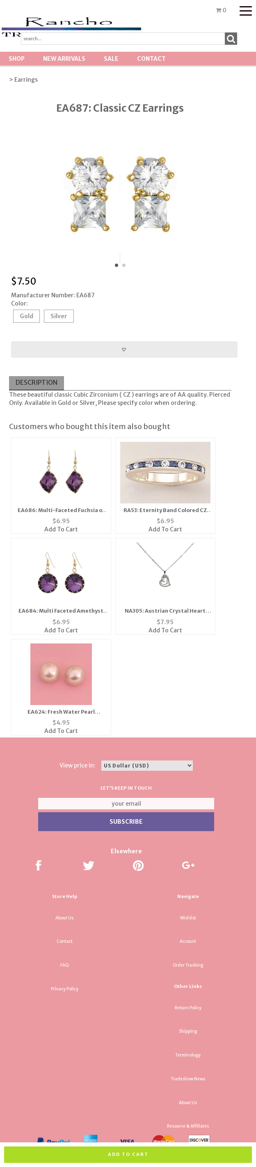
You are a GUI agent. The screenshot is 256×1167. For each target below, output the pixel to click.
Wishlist (188, 918)
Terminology (188, 1055)
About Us (64, 918)
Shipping (188, 1031)
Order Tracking (188, 965)
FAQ (64, 965)
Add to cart (128, 1154)
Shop (17, 58)
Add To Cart (61, 529)
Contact (151, 58)
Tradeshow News (188, 1079)
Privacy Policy (64, 989)
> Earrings (23, 79)
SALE (111, 58)
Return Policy (188, 1008)
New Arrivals (64, 58)
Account (188, 941)
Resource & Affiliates (188, 1126)
